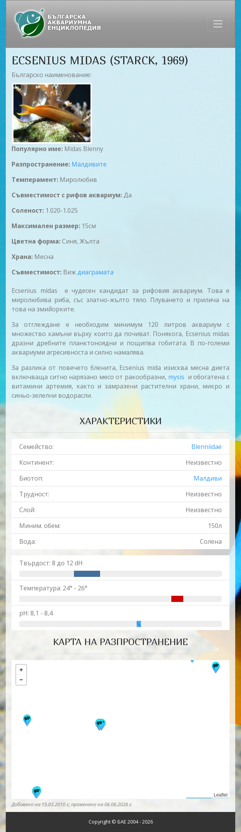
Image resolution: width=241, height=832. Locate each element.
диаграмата (95, 272)
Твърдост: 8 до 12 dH (51, 563)
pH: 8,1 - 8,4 (36, 613)
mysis (176, 377)
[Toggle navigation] (218, 24)
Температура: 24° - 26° (53, 588)
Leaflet (221, 795)
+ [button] (21, 670)
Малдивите (89, 164)
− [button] (21, 680)
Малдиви (208, 478)
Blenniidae (206, 446)
